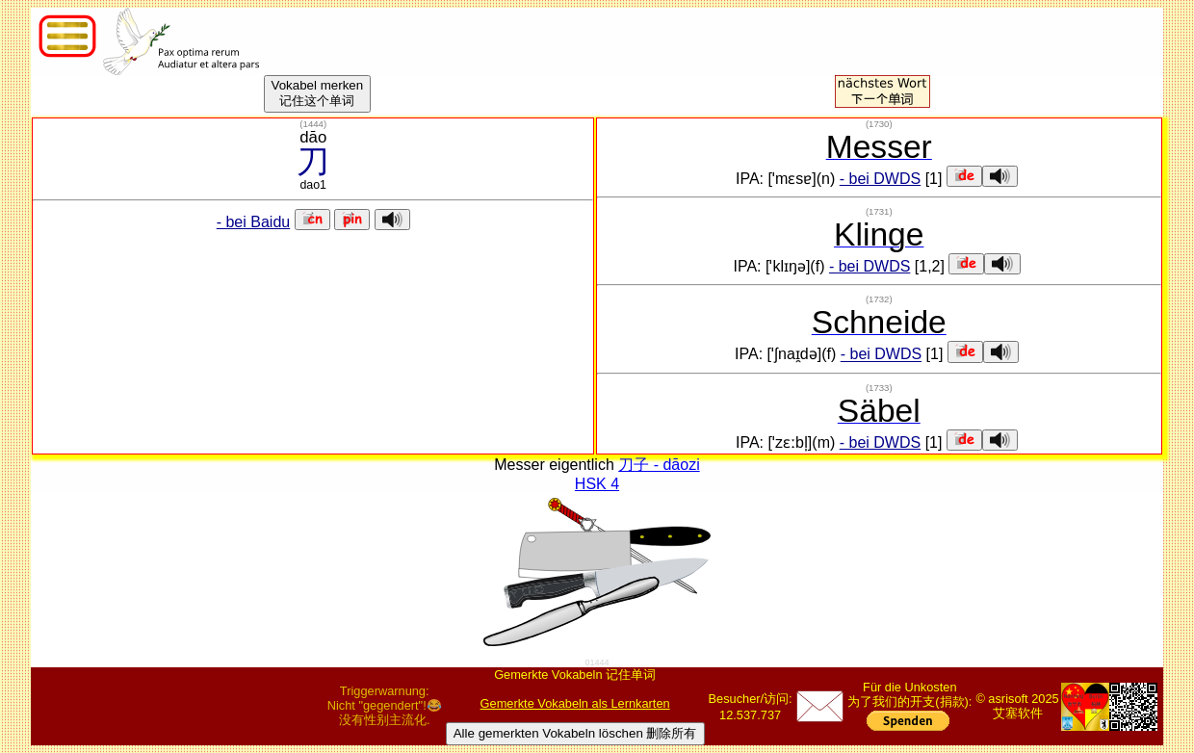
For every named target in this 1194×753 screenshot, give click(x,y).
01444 (596, 662)
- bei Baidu (254, 222)
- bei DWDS (880, 178)
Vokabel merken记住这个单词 (318, 93)
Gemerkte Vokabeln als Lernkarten (575, 703)
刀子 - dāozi (658, 464)
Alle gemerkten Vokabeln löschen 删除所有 (575, 733)
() (312, 123)
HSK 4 (597, 484)
